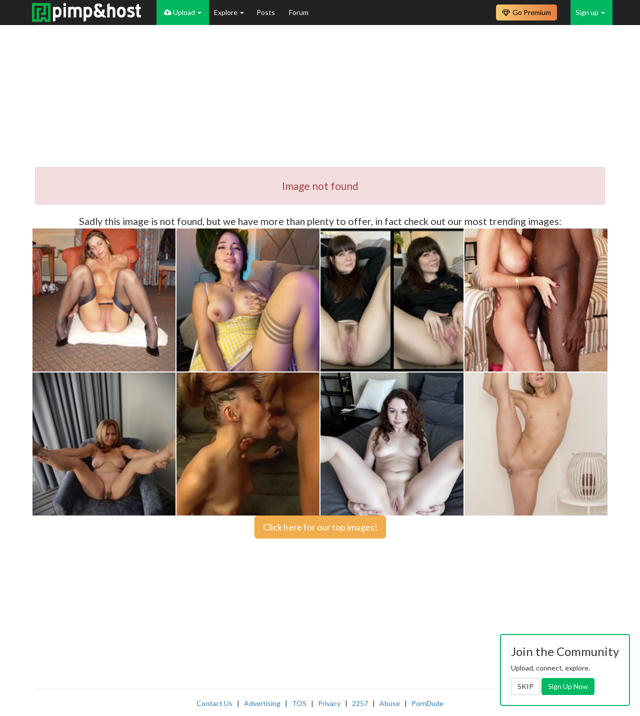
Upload (183, 12)
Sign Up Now (568, 686)
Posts (266, 12)
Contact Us (214, 703)
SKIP (526, 686)
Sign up (590, 12)
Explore (229, 12)
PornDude (428, 703)
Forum (298, 12)
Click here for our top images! (320, 527)
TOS (299, 703)
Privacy (329, 703)
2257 (360, 703)
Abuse (390, 703)
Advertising (262, 703)
